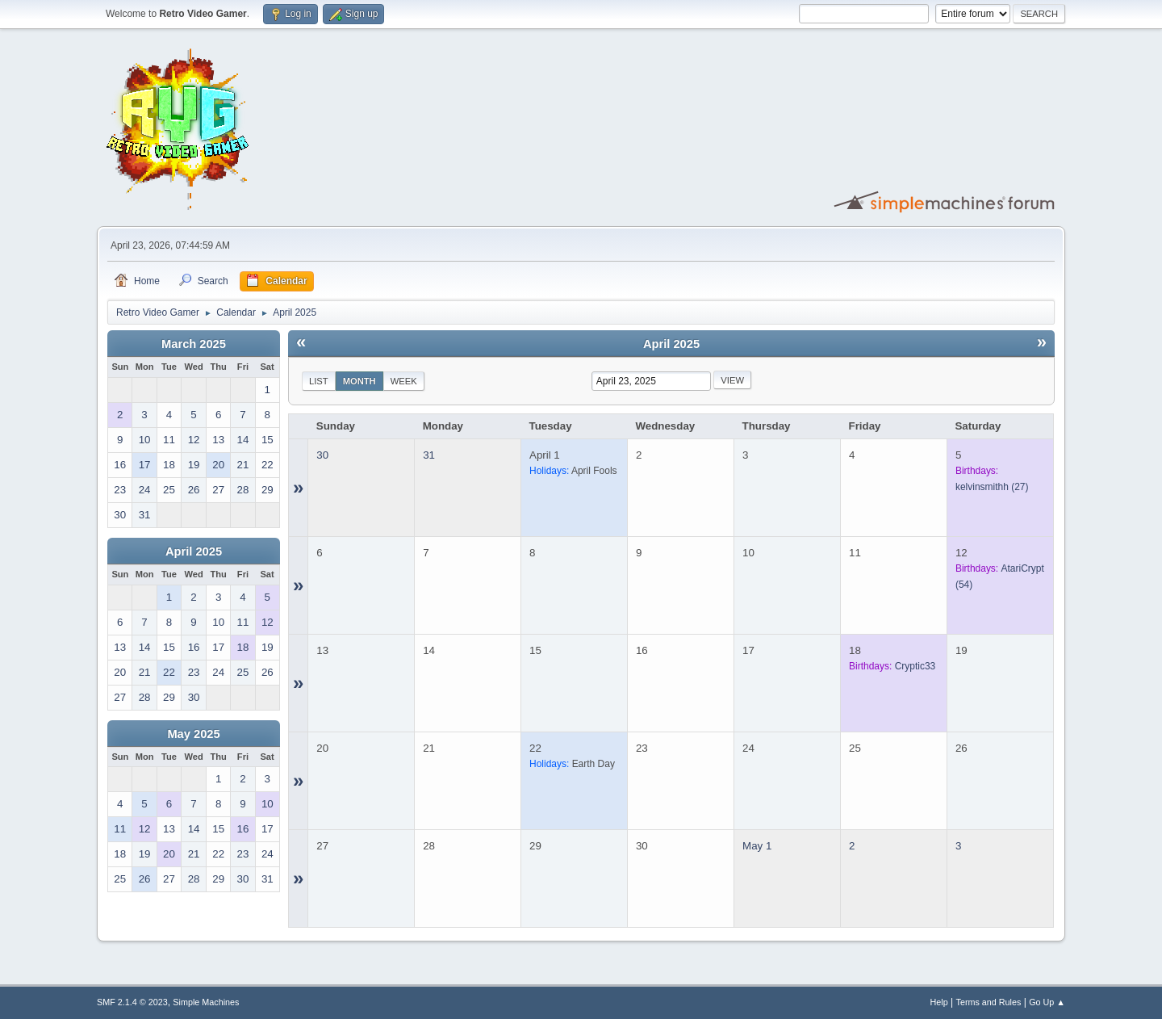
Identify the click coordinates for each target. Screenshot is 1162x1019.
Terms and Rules (989, 1002)
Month (359, 381)
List (318, 381)
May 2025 (193, 734)
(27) (992, 487)
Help (939, 1002)
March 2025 (193, 344)
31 (429, 455)
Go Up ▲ (1047, 1002)
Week (404, 381)
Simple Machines (206, 1002)
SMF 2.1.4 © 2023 (132, 1002)
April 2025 (193, 551)
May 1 (756, 846)
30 (322, 455)
